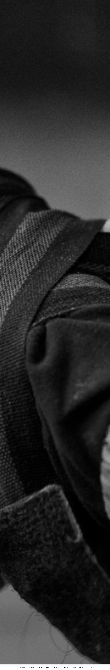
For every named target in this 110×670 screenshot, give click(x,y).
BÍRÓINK (81, 667)
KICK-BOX (66, 667)
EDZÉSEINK (31, 667)
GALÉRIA (48, 667)
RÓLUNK (74, 667)
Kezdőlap (22, 667)
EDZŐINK (39, 667)
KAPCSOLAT (57, 667)
